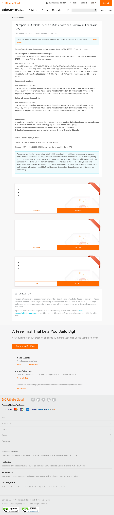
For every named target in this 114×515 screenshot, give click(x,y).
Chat (19, 364)
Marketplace (57, 10)
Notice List (40, 500)
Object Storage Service (44, 455)
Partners (71, 10)
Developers (40, 476)
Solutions (33, 10)
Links (48, 500)
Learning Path (69, 466)
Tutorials (62, 476)
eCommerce (58, 455)
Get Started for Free (25, 346)
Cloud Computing (19, 476)
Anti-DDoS (30, 455)
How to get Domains (36, 466)
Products (20, 10)
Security (78, 455)
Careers (5, 500)
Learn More (36, 211)
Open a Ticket (22, 378)
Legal (32, 500)
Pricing (45, 10)
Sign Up (106, 3)
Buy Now (78, 211)
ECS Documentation (19, 466)
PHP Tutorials (72, 476)
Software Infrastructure (54, 466)
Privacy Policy (23, 500)
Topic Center (6, 476)
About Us (13, 500)
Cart (73, 3)
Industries (31, 476)
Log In (93, 3)
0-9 (64, 487)
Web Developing (52, 476)
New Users (80, 466)
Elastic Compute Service (11, 455)
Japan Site (6, 466)
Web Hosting (69, 455)
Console (84, 3)
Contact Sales (106, 10)
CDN (23, 455)
